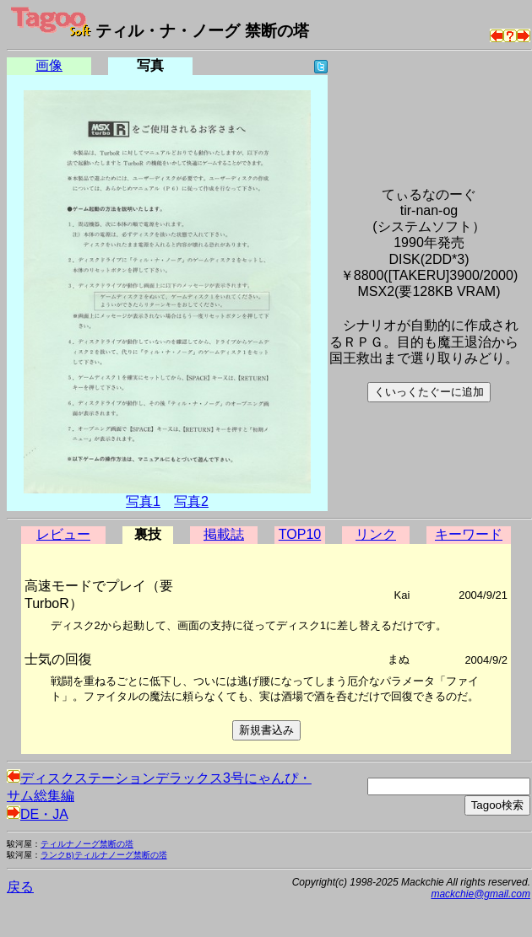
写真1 (143, 501)
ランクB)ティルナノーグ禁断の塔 (104, 854)
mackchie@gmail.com (480, 894)
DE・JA (37, 814)
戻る (20, 887)
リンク (376, 534)
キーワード (468, 534)
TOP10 (300, 534)
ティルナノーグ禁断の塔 (87, 843)
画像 (48, 65)
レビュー (63, 534)
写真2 (191, 501)
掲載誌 (224, 534)
